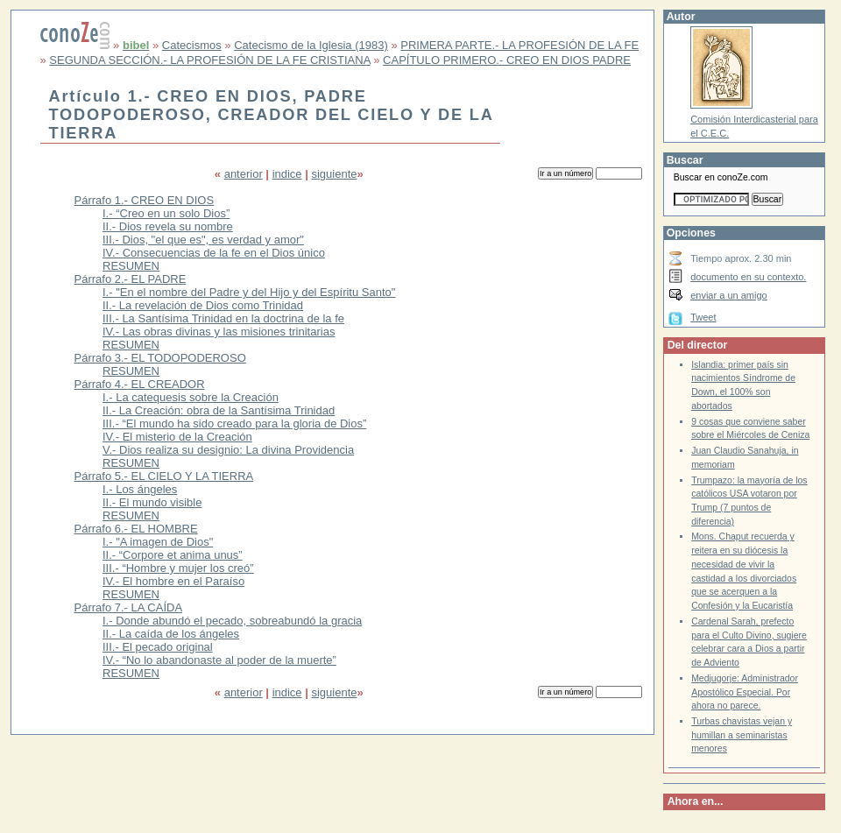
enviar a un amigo (728, 295)
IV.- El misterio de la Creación (177, 436)
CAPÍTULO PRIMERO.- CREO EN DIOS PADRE (507, 60)
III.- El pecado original (157, 646)
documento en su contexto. (748, 277)
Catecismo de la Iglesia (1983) (311, 45)
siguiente (334, 173)
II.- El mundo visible (151, 502)
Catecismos (192, 45)
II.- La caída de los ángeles (170, 633)
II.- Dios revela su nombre (167, 226)
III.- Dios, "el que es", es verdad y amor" (203, 239)
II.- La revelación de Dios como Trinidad (202, 305)
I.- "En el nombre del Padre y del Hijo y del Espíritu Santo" (248, 292)
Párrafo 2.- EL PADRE (130, 279)
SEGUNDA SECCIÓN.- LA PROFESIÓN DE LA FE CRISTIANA (209, 60)
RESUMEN (130, 265)
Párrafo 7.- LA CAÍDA (128, 607)
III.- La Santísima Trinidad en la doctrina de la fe (223, 318)
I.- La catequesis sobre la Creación (190, 397)
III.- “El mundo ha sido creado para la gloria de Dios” (234, 423)
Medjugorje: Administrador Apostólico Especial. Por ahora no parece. (744, 692)
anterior (243, 173)
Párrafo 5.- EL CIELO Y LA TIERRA (164, 476)
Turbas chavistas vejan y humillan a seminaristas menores (741, 735)
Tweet (703, 317)
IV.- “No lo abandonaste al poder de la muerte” (219, 660)
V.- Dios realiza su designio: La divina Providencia (228, 449)
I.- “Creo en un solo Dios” (166, 213)
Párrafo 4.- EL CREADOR (139, 384)
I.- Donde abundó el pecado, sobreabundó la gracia (232, 620)
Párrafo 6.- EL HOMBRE (136, 528)
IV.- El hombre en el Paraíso (173, 581)
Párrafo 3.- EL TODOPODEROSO (160, 357)
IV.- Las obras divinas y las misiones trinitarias (218, 331)
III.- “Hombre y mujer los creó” (178, 568)
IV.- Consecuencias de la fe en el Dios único (213, 252)
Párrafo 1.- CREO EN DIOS (144, 200)
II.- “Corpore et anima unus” (172, 554)
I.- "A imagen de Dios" (157, 541)
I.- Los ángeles (139, 489)
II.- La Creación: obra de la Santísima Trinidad (218, 410)
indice (287, 173)
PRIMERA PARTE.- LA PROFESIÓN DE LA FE (519, 45)
